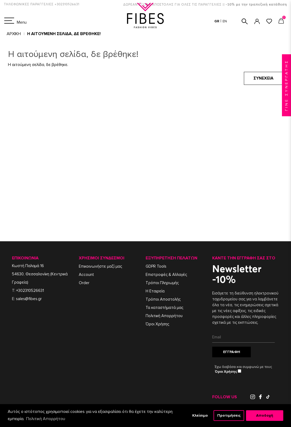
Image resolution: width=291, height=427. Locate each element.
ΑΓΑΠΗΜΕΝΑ (269, 21)
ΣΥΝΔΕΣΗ (257, 21)
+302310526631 (30, 290)
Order (84, 282)
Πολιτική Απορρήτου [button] (45, 418)
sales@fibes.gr (29, 298)
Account (86, 274)
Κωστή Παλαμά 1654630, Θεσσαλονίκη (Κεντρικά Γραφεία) (40, 274)
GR (217, 21)
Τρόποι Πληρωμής (162, 282)
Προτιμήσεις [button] (229, 415)
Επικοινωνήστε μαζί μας (100, 266)
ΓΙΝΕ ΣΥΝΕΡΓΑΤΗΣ (286, 85)
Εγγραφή (231, 352)
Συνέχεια (263, 78)
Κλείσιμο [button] (200, 415)
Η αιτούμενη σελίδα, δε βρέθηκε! (64, 33)
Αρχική (14, 33)
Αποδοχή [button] (264, 415)
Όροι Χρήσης (157, 324)
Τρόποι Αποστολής (163, 299)
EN (225, 21)
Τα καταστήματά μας (164, 307)
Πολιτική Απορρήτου (164, 315)
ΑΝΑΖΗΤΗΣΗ (244, 21)
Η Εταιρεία (155, 291)
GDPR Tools (156, 266)
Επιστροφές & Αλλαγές (166, 274)
